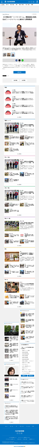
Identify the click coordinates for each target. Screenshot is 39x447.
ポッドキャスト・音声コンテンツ (12, 377)
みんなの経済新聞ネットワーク (19, 438)
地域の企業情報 (9, 361)
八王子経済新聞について (13, 428)
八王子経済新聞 (9, 2)
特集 (32, 4)
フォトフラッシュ (6, 14)
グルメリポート (9, 370)
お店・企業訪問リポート (10, 372)
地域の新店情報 (9, 358)
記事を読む (19, 72)
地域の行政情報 (9, 363)
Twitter (31, 2)
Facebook (29, 2)
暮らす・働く (21, 4)
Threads (33, 2)
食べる (7, 4)
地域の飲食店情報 (9, 365)
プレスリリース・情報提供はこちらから (24, 428)
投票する (8, 381)
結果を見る (15, 381)
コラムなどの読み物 (10, 379)
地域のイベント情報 (10, 356)
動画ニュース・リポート (10, 375)
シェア (8, 75)
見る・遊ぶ (12, 4)
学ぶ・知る (28, 4)
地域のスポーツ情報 (10, 368)
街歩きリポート (9, 373)
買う (16, 4)
